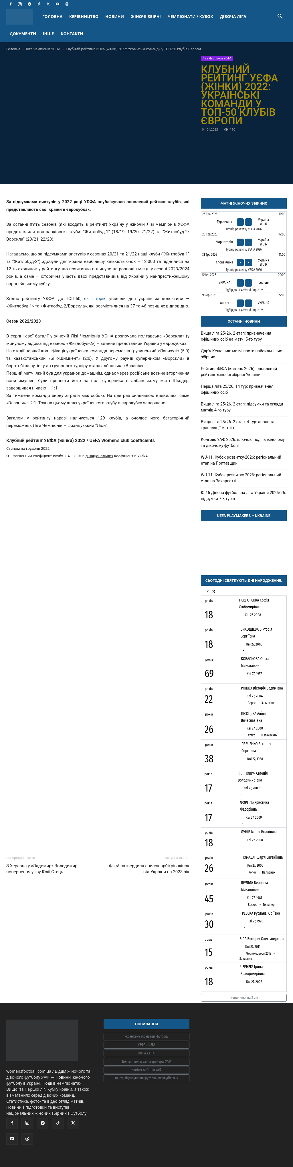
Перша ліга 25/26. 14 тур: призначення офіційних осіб (237, 389)
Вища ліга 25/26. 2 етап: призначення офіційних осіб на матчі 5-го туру (236, 336)
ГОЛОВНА (52, 16)
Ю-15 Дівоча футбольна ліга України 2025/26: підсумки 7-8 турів (243, 495)
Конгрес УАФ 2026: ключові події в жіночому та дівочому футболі (243, 442)
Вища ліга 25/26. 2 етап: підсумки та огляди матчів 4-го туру (242, 407)
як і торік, (95, 298)
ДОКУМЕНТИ (23, 33)
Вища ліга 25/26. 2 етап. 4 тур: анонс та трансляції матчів (237, 424)
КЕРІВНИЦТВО (83, 16)
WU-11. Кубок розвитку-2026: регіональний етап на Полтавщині (241, 460)
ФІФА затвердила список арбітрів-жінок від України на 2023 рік (149, 868)
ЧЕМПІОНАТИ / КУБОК (190, 16)
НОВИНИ (114, 16)
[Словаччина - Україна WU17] (243, 262)
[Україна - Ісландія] (243, 283)
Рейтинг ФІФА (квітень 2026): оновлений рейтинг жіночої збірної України (239, 371)
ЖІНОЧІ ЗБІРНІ (146, 16)
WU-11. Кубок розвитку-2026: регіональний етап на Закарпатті (241, 478)
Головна (13, 49)
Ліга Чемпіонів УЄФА (43, 49)
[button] (280, 17)
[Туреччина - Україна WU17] (243, 222)
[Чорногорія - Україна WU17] (243, 242)
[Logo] (22, 16)
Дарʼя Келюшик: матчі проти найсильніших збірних (241, 354)
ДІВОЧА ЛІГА (233, 16)
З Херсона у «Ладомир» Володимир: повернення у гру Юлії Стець (42, 868)
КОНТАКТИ (72, 33)
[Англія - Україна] (243, 303)
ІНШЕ (48, 33)
